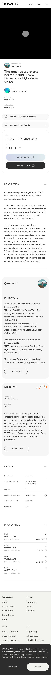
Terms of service (10, 631)
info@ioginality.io (35, 640)
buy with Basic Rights (25, 125)
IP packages (33, 631)
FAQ (4, 619)
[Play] (25, 34)
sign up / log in (35, 4)
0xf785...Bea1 (31, 495)
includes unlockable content (20, 117)
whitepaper (32, 636)
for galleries (8, 615)
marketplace (8, 606)
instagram (32, 602)
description (25, 184)
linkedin (30, 611)
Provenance (25, 525)
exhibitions (7, 611)
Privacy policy (9, 636)
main (4, 602)
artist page (16, 371)
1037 (27, 506)
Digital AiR (9, 100)
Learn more (13, 667)
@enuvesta (16, 66)
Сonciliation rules (10, 640)
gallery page (17, 448)
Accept (38, 667)
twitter (30, 606)
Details (25, 466)
